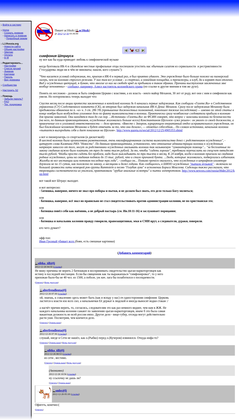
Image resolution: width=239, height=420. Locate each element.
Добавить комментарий (134, 253)
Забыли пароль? (13, 98)
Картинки (9, 74)
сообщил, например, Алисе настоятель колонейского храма (105, 86)
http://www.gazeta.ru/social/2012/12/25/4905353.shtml (149, 130)
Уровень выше (55, 323)
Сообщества (10, 85)
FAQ (6, 101)
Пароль (8, 77)
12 (64, 33)
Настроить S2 (10, 90)
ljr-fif (6, 57)
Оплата (8, 54)
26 (67, 33)
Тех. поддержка (12, 104)
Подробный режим (16, 38)
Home (6, 30)
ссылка (57, 266)
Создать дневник (13, 32)
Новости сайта (12, 46)
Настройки (10, 65)
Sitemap (8, 52)
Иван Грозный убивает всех (57, 241)
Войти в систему (12, 24)
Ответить (39, 282)
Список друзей (12, 68)
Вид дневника (12, 79)
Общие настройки (14, 49)
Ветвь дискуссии (51, 282)
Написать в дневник (15, 35)
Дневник (8, 71)
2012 (60, 33)
